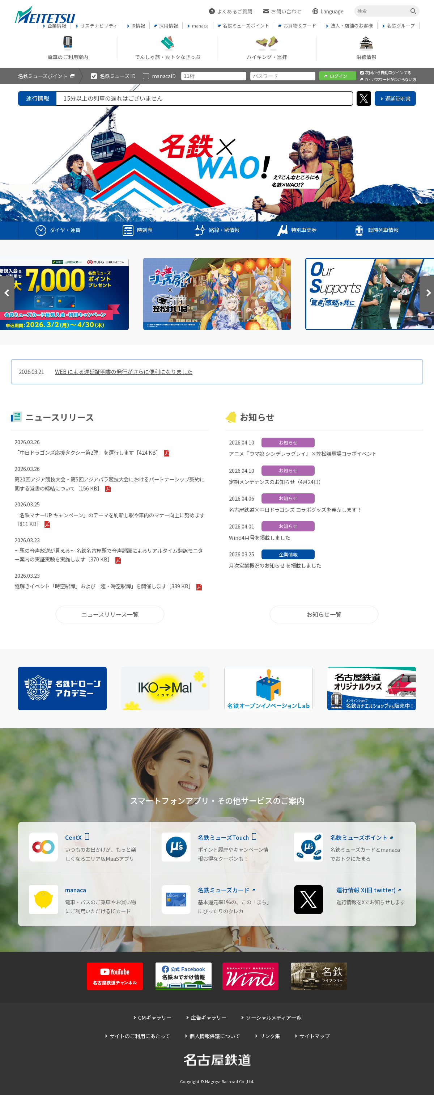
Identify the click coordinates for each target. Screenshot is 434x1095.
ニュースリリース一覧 (110, 614)
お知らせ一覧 (324, 614)
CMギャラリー (154, 1017)
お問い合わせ (286, 11)
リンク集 (270, 1036)
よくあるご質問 (234, 11)
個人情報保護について (215, 1036)
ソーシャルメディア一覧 (273, 1017)
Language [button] (332, 11)
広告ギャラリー (208, 1017)
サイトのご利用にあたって (140, 1036)
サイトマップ (314, 1036)
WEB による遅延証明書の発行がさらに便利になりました (123, 371)
